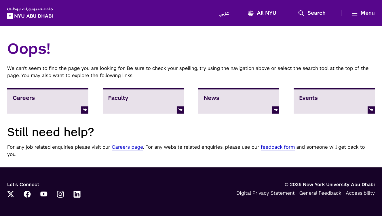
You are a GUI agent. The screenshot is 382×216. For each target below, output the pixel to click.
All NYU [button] (260, 13)
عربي (223, 13)
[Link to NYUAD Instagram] (60, 195)
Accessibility (360, 193)
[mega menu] (361, 13)
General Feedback (320, 193)
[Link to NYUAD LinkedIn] (77, 195)
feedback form (278, 147)
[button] (314, 13)
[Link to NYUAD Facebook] (27, 195)
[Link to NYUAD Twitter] (10, 195)
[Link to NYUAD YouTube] (44, 195)
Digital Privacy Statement (265, 193)
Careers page (127, 147)
